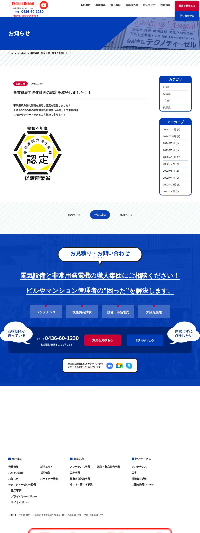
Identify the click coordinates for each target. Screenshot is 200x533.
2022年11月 (169, 157)
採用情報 (131, 8)
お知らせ (21, 53)
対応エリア (116, 8)
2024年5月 (169, 143)
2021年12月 (169, 184)
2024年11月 (169, 129)
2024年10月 (169, 136)
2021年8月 (169, 191)
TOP (10, 53)
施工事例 (84, 8)
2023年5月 (169, 150)
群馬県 (166, 107)
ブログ (166, 100)
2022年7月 (169, 163)
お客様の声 (99, 8)
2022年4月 (169, 177)
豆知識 (166, 93)
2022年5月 (169, 170)
